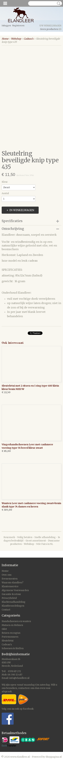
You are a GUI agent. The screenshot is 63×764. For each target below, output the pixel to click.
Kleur (5, 181)
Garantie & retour (11, 594)
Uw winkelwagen (50, 25)
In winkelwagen (21, 210)
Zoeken (58, 3)
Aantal (5, 193)
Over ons (6, 574)
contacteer (24, 688)
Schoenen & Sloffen (13, 648)
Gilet (4, 629)
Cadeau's (28, 38)
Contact (6, 609)
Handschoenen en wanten (16, 621)
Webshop (16, 38)
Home (5, 38)
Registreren (18, 25)
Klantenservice (10, 586)
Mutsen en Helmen (12, 625)
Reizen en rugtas (11, 633)
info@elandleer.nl (19, 678)
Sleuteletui (7, 640)
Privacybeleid (9, 598)
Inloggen (6, 25)
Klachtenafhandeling (13, 602)
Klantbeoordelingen (13, 605)
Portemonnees (10, 636)
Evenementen (9, 578)
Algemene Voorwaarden (15, 590)
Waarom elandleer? (12, 582)
